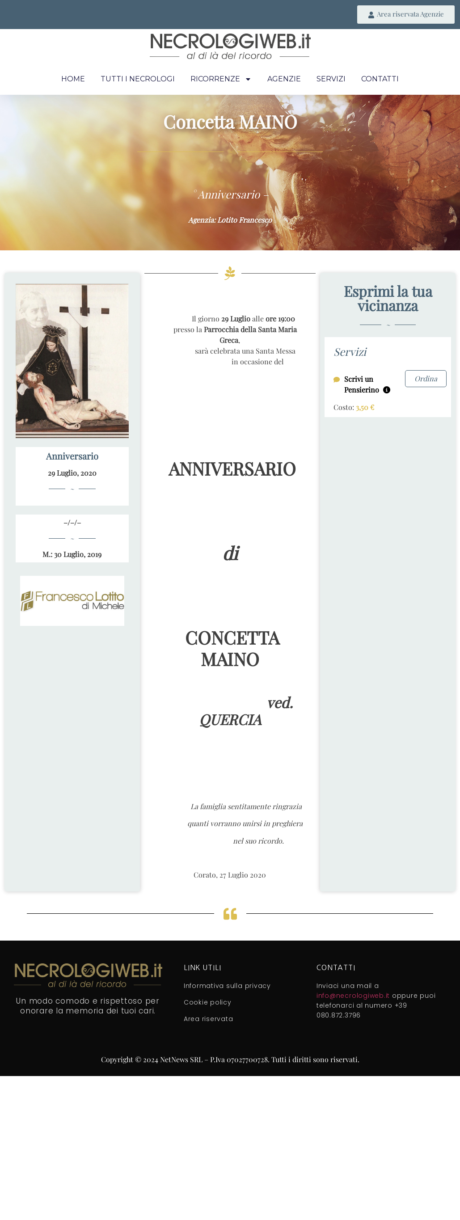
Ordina (425, 378)
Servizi (331, 79)
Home (73, 79)
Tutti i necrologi (138, 79)
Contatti (380, 79)
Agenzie (284, 79)
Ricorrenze (221, 79)
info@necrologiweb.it (353, 995)
